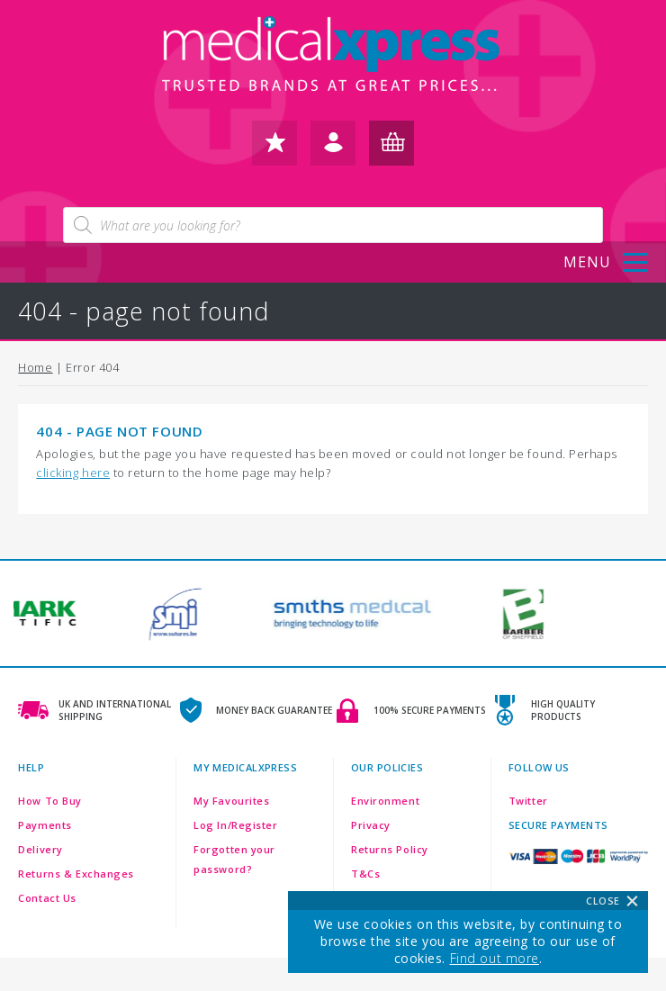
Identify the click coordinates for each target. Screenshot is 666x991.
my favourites (274, 149)
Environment (385, 800)
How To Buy (50, 800)
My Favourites (231, 800)
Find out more (494, 958)
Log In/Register (235, 825)
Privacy (371, 825)
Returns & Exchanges (76, 873)
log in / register (333, 149)
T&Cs (365, 873)
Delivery (40, 849)
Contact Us (47, 898)
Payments (44, 825)
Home (35, 367)
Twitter (528, 800)
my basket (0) (391, 149)
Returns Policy (389, 849)
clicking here (73, 472)
